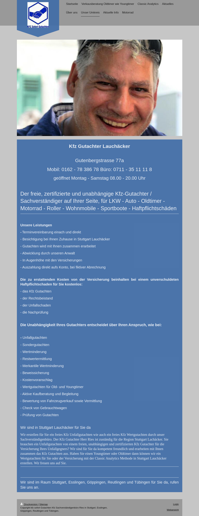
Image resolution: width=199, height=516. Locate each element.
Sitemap (43, 504)
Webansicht (173, 509)
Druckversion (29, 504)
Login (176, 504)
